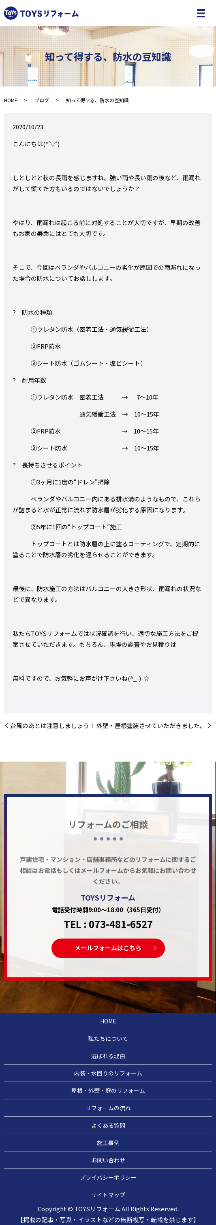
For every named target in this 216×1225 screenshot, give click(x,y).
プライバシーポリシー (108, 1177)
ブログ (41, 100)
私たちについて (108, 1038)
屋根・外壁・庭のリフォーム (108, 1090)
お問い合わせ (108, 1160)
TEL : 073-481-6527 (108, 924)
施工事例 (108, 1143)
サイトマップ (108, 1195)
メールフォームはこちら (108, 947)
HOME (10, 100)
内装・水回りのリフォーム (108, 1073)
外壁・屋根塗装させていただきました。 (151, 725)
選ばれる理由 (108, 1056)
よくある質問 (108, 1125)
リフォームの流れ (108, 1108)
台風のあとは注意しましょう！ (52, 725)
